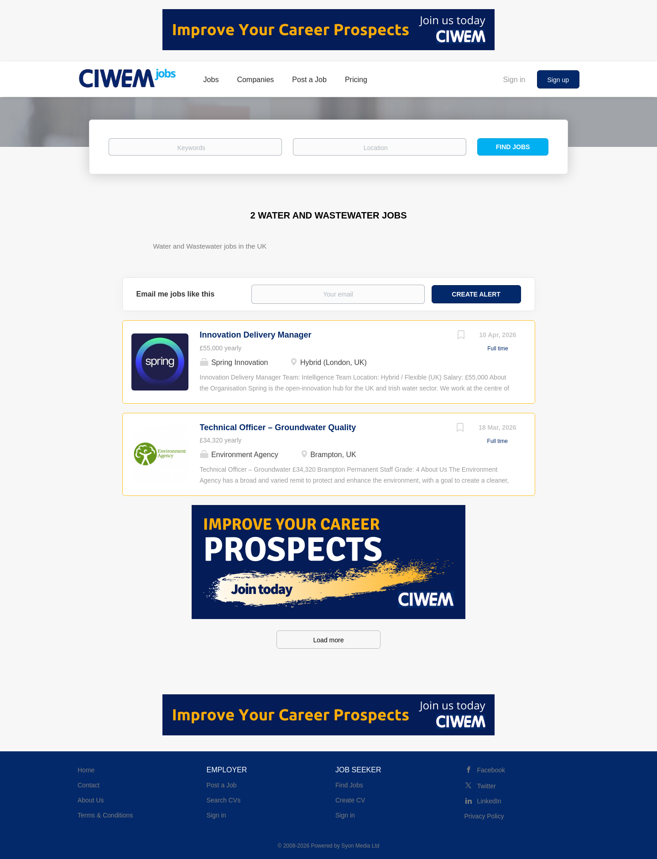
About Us (91, 800)
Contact (88, 785)
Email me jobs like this (175, 294)
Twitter (486, 786)
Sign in (514, 79)
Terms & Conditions (105, 815)
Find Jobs (513, 147)
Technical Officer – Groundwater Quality (278, 427)
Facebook (491, 770)
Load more (328, 640)
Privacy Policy (484, 816)
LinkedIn (489, 801)
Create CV (350, 800)
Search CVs (224, 800)
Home (86, 770)
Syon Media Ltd (360, 846)
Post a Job (222, 785)
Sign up (558, 79)
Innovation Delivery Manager (256, 334)
